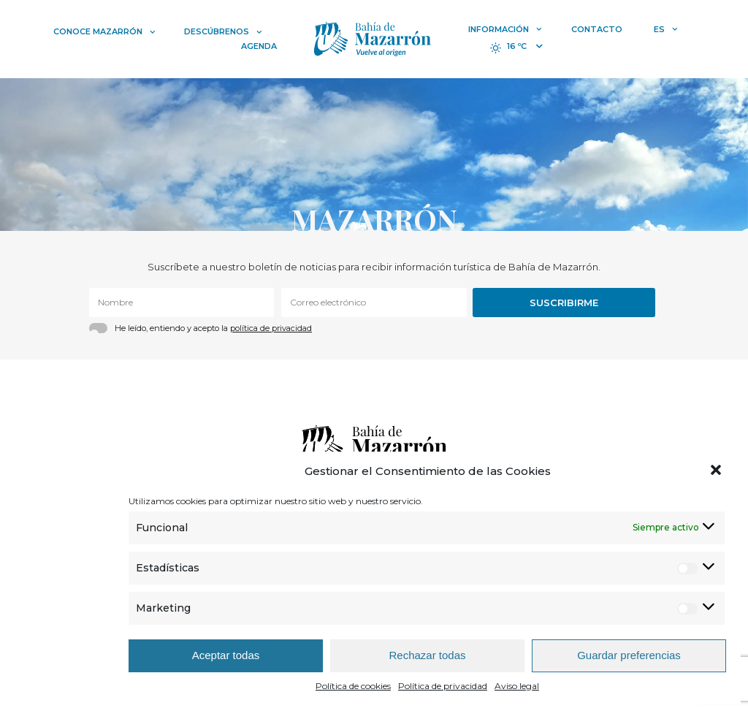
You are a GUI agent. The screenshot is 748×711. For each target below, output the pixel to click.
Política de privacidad (442, 685)
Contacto (596, 29)
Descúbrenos (223, 31)
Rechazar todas (427, 655)
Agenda (259, 46)
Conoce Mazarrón (104, 31)
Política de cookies (353, 685)
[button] (717, 471)
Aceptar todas (226, 655)
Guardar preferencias (629, 655)
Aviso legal (517, 685)
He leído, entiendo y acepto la (213, 328)
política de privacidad (271, 328)
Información (505, 29)
